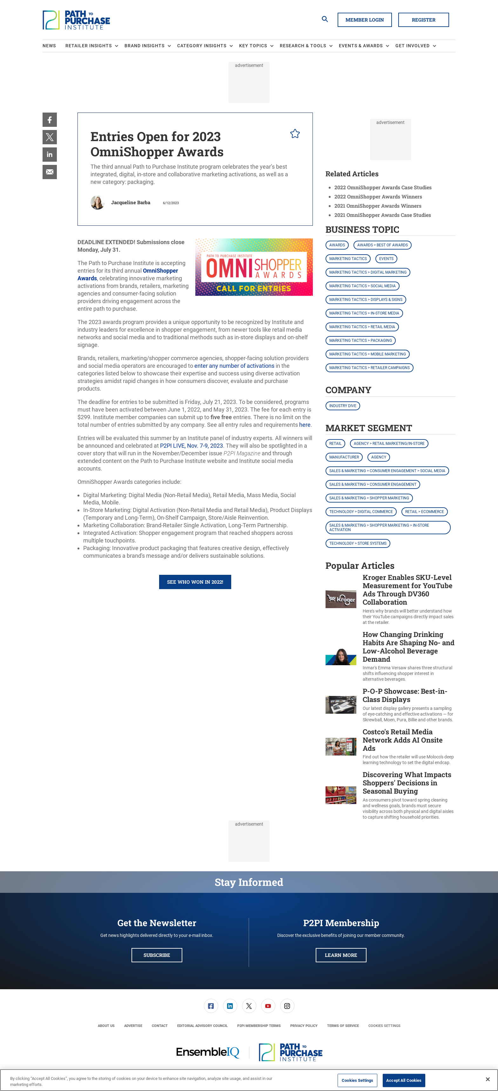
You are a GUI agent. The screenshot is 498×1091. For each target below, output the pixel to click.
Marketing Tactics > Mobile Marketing (367, 354)
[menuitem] (54, 46)
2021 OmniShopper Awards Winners (377, 205)
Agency (378, 457)
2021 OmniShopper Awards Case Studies (382, 214)
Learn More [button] (341, 955)
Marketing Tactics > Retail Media (362, 327)
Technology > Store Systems (358, 543)
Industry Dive (342, 406)
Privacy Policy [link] (304, 1026)
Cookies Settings (384, 1026)
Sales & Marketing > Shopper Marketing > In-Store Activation (379, 527)
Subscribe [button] (157, 955)
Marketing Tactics (348, 259)
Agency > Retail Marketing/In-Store (389, 443)
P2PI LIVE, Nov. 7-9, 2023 (191, 445)
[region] (249, 1080)
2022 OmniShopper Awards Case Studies (383, 187)
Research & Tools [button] (303, 45)
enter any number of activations (234, 365)
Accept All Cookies (403, 1080)
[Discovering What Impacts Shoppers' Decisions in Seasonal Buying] (341, 795)
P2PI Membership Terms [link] (259, 1026)
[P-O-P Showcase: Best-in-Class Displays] (341, 705)
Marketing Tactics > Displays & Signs (365, 299)
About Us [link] (106, 1026)
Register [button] (423, 19)
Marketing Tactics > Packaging (360, 340)
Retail (335, 443)
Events (386, 259)
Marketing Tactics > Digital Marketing (368, 272)
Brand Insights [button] (144, 45)
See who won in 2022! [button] (195, 582)
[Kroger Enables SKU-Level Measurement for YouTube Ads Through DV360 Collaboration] (341, 599)
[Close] (488, 1079)
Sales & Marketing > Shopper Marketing (369, 498)
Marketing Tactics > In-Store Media (364, 313)
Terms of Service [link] (343, 1026)
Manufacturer (344, 457)
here (305, 424)
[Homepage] (76, 19)
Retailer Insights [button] (88, 45)
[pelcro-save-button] (293, 134)
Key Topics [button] (253, 45)
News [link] (49, 45)
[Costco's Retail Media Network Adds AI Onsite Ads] (341, 747)
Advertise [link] (133, 1026)
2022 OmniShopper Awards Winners (378, 196)
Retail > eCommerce (424, 512)
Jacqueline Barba (130, 202)
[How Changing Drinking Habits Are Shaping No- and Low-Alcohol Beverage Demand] (341, 656)
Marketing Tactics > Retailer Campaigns (369, 368)
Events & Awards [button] (361, 45)
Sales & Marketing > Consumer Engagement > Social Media (387, 471)
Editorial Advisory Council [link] (202, 1026)
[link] (50, 120)
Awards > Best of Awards (382, 245)
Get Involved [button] (412, 45)
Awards (337, 245)
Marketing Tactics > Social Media (362, 286)
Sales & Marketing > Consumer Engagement (372, 484)
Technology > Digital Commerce (361, 512)
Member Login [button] (365, 19)
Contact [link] (160, 1026)
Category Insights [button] (201, 45)
